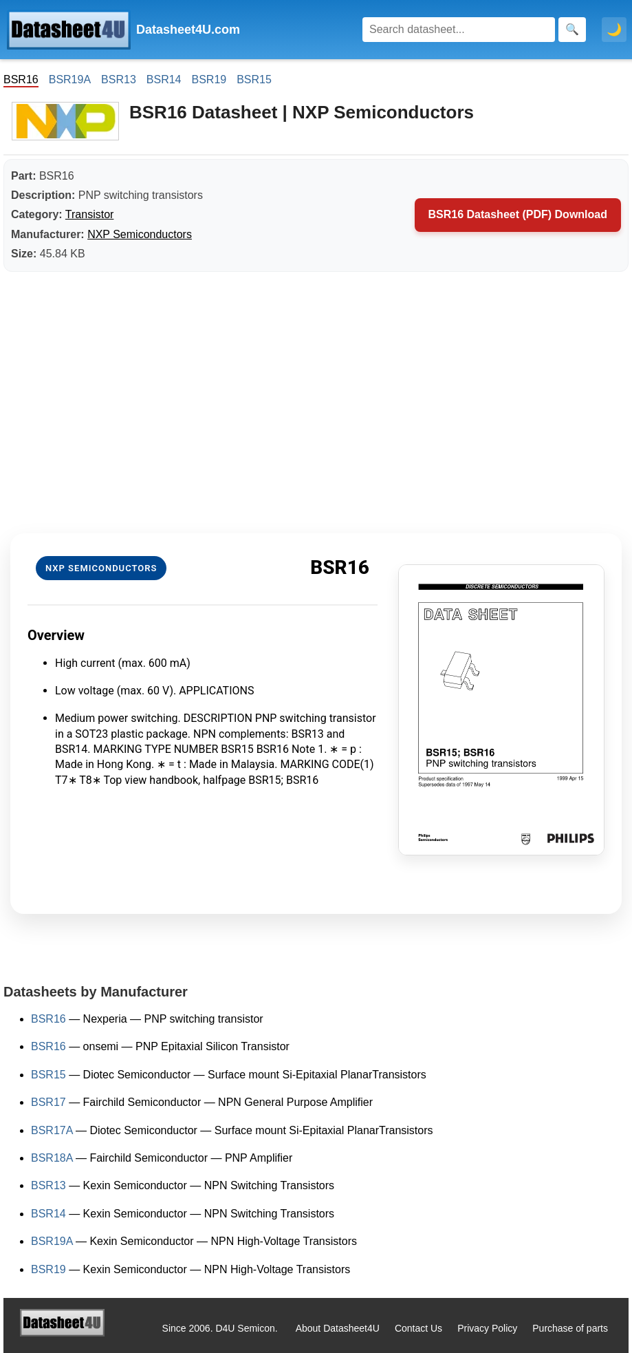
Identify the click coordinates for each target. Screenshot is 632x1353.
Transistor (89, 214)
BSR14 (164, 79)
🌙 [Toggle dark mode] (614, 29)
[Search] (458, 29)
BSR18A (51, 1158)
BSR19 (208, 79)
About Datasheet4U (338, 1328)
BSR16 (48, 1019)
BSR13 (118, 79)
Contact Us (418, 1328)
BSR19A (70, 79)
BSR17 (48, 1102)
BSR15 (254, 79)
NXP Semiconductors (139, 234)
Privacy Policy (487, 1328)
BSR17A (51, 1130)
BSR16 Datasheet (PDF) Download (517, 214)
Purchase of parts (570, 1328)
